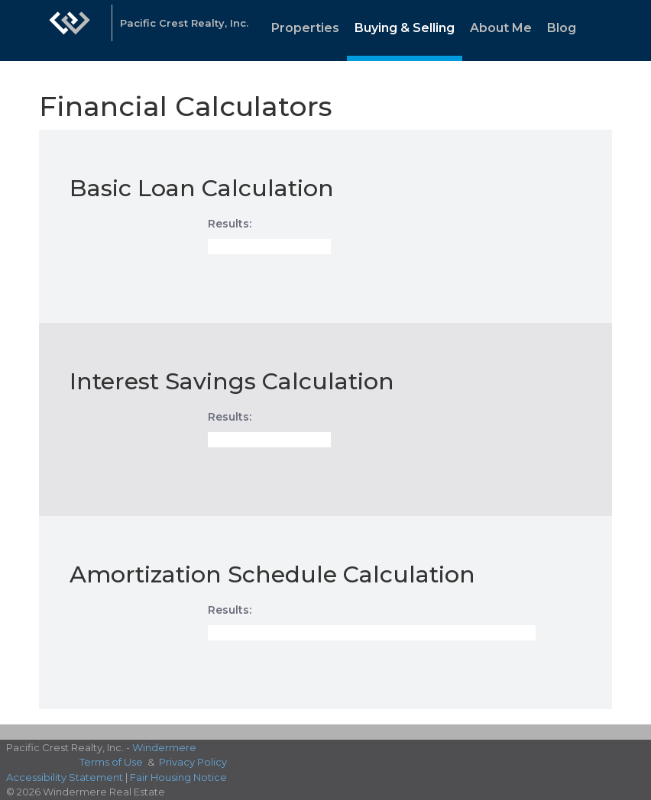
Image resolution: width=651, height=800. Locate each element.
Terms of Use (111, 762)
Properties (305, 28)
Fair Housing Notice (178, 777)
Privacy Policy (193, 762)
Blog (561, 28)
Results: (229, 224)
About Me (501, 28)
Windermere (164, 747)
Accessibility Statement (64, 777)
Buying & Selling (405, 28)
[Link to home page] (69, 30)
